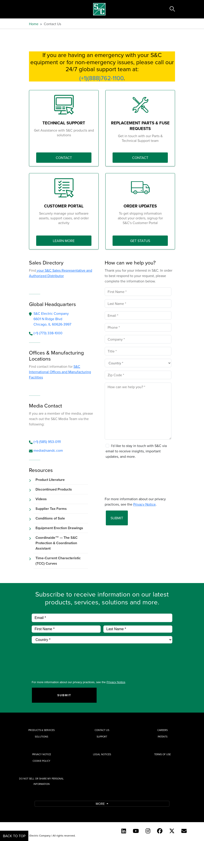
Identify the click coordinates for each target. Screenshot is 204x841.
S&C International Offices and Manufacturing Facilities (60, 372)
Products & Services (41, 730)
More (101, 803)
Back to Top (14, 835)
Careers (162, 730)
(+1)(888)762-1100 (101, 78)
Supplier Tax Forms (51, 508)
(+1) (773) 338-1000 (47, 332)
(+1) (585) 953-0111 (47, 441)
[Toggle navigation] (26, 9)
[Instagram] (148, 831)
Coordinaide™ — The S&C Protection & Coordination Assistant (56, 543)
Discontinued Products (53, 489)
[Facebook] (159, 831)
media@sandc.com (48, 450)
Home (33, 23)
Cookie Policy (41, 761)
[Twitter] (172, 831)
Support (102, 736)
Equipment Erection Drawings (59, 528)
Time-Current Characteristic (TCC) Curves (58, 560)
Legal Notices (102, 754)
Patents (162, 736)
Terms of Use (162, 754)
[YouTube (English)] (136, 831)
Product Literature (50, 479)
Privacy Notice (41, 754)
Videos (41, 499)
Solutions (41, 736)
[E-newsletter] (184, 831)
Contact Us (102, 730)
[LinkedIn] (123, 831)
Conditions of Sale (50, 518)
